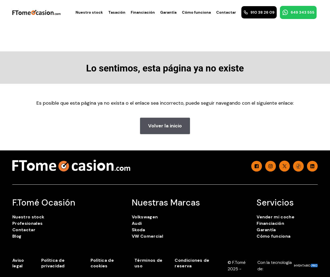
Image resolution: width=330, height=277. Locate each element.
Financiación (143, 12)
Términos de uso (148, 263)
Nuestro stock (89, 12)
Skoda (138, 230)
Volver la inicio (165, 126)
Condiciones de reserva (192, 263)
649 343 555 (298, 12)
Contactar (226, 12)
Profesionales (27, 223)
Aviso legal (18, 263)
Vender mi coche (275, 217)
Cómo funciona (196, 12)
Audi (137, 223)
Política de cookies (102, 263)
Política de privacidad (53, 263)
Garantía (168, 12)
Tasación (116, 12)
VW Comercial (147, 236)
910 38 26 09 (259, 12)
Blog (16, 236)
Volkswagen (145, 217)
